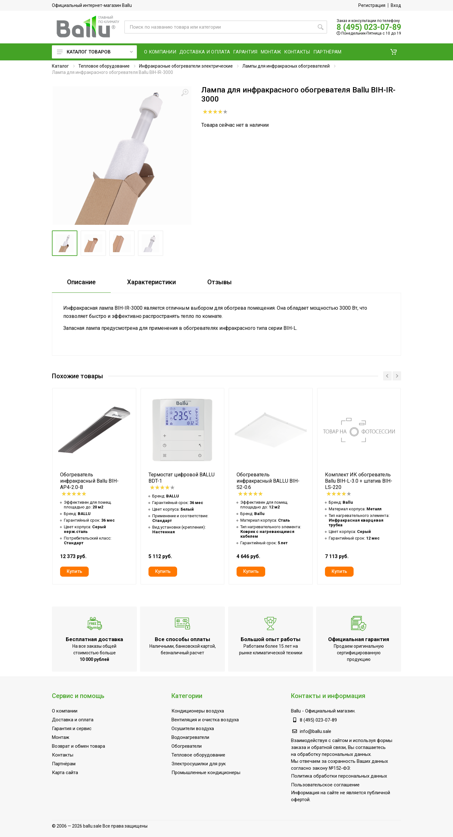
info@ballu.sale (315, 731)
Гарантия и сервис (72, 728)
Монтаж (60, 737)
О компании (64, 711)
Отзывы (219, 282)
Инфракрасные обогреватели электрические (186, 66)
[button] (393, 51)
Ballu (296, 711)
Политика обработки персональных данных (339, 776)
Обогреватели (186, 746)
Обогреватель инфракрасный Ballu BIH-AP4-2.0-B (89, 481)
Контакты (62, 755)
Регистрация (371, 5)
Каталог (60, 66)
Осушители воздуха (192, 728)
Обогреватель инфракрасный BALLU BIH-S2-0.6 (268, 481)
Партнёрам (64, 764)
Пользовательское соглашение (325, 785)
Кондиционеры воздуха (197, 711)
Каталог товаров (95, 52)
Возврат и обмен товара (78, 746)
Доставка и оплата (72, 720)
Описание (81, 282)
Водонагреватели (190, 737)
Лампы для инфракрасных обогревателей (286, 66)
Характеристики (151, 282)
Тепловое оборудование (104, 66)
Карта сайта (65, 772)
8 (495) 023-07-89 (369, 27)
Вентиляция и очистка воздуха (205, 720)
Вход (396, 5)
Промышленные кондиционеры (205, 772)
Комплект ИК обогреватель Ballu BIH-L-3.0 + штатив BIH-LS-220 (358, 481)
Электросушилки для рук (198, 764)
